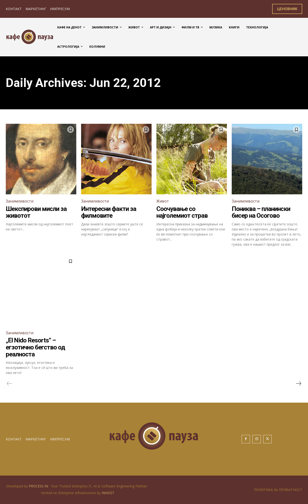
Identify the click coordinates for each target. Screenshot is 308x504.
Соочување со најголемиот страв (182, 212)
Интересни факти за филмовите (108, 212)
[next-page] (298, 383)
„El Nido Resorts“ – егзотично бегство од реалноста (35, 347)
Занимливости (19, 201)
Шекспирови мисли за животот (36, 212)
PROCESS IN (39, 486)
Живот (162, 201)
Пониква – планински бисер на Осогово (261, 212)
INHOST (108, 493)
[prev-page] (9, 383)
